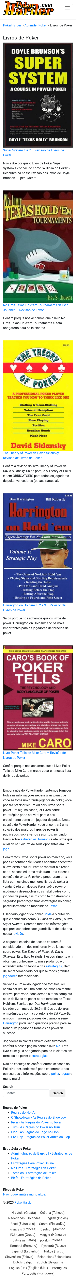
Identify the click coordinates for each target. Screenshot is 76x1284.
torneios (44, 839)
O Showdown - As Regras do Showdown (39, 1117)
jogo (6, 849)
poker (55, 1074)
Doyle (47, 914)
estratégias (28, 839)
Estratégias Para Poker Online (32, 1163)
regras (65, 1074)
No (58, 1046)
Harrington (10, 1023)
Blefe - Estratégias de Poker (31, 1178)
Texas (53, 906)
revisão (18, 934)
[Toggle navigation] (67, 8)
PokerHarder (23, 1202)
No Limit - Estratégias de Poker (33, 1168)
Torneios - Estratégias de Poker (33, 1173)
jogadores (10, 976)
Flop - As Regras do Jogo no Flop (35, 1132)
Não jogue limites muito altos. (24, 1194)
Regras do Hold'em (24, 1112)
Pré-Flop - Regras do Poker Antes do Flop (40, 1137)
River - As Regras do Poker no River (36, 1122)
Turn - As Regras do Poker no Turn (35, 1127)
